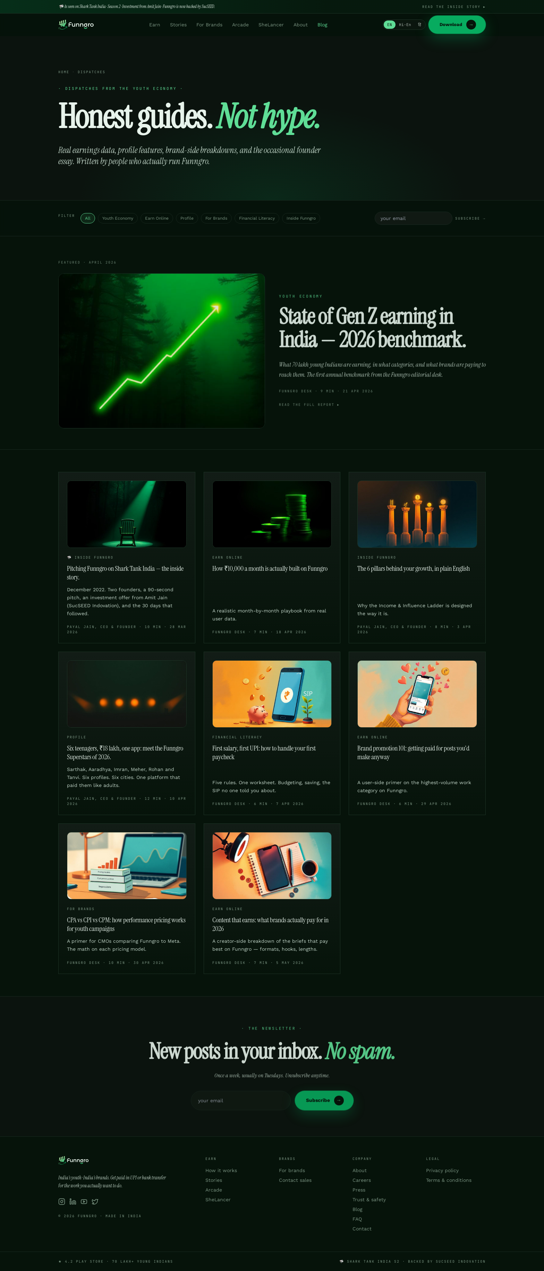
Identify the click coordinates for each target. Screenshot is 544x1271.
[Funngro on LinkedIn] (72, 1201)
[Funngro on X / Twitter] (95, 1201)
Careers (361, 1180)
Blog (322, 24)
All (88, 218)
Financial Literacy (257, 218)
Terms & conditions (448, 1180)
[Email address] (413, 218)
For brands (292, 1170)
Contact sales (295, 1180)
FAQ (357, 1219)
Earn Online (157, 218)
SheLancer (271, 24)
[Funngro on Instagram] (61, 1201)
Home (63, 72)
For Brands (209, 24)
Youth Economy (117, 218)
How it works (221, 1170)
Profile (187, 218)
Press (358, 1190)
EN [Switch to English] (389, 24)
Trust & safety (369, 1199)
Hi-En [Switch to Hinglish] (405, 24)
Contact (362, 1228)
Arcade (240, 24)
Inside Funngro (301, 218)
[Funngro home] (76, 24)
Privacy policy (442, 1170)
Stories (178, 24)
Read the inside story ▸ (454, 7)
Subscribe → (470, 218)
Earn (154, 24)
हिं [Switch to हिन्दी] (419, 24)
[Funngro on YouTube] (83, 1201)
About (301, 24)
